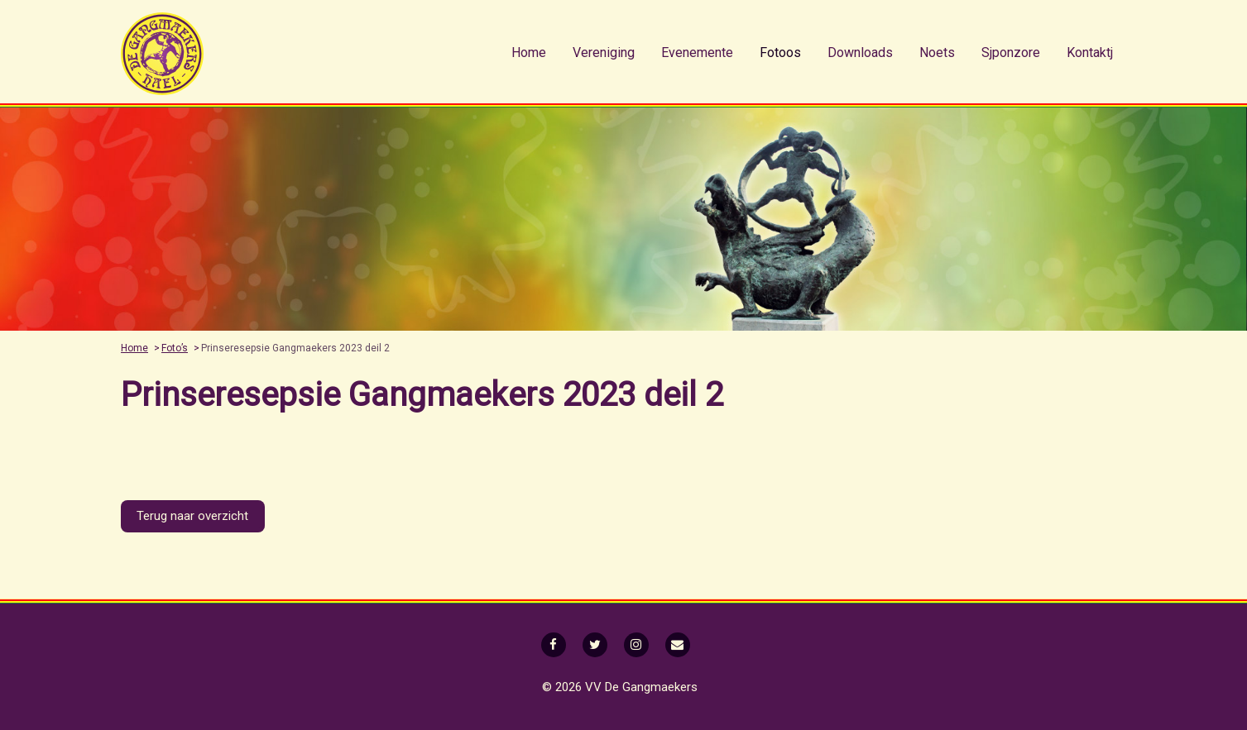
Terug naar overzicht (192, 515)
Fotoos (780, 52)
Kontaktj (1090, 52)
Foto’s (174, 348)
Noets (937, 52)
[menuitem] (528, 53)
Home (528, 52)
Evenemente (697, 52)
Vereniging (604, 52)
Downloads (860, 52)
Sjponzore (1010, 52)
